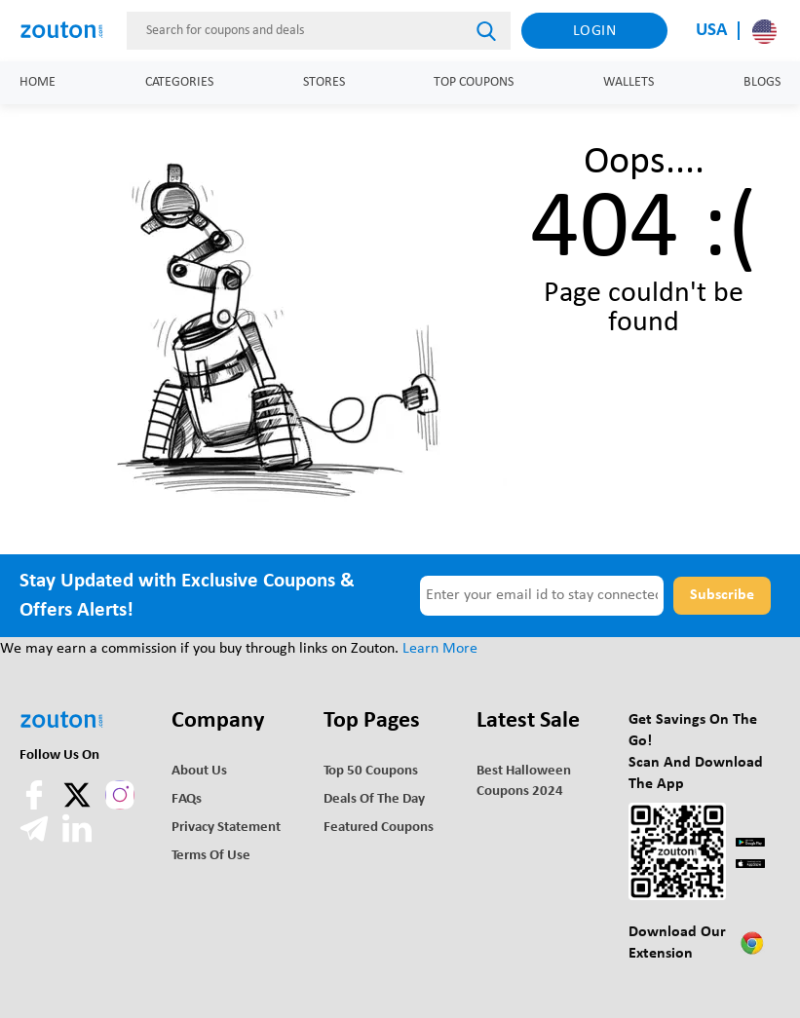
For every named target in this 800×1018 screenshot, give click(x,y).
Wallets (628, 82)
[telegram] (36, 839)
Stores (324, 82)
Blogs (762, 82)
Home (37, 82)
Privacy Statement (226, 827)
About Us (199, 771)
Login (595, 31)
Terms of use (210, 855)
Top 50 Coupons (371, 771)
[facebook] (36, 805)
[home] (67, 30)
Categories (179, 82)
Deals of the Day (374, 799)
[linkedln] (77, 839)
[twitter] (78, 805)
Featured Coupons (379, 827)
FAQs (186, 799)
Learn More (439, 649)
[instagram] (119, 795)
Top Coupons (474, 82)
